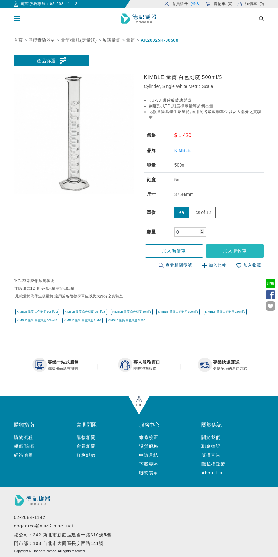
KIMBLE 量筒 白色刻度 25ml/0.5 (84, 311)
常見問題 (87, 425)
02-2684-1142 (64, 4)
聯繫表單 (148, 472)
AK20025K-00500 (160, 40)
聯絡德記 (210, 446)
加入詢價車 (174, 251)
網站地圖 (23, 455)
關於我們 (210, 437)
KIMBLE (182, 150)
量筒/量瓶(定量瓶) (79, 40)
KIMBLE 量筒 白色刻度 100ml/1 (178, 311)
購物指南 (24, 425)
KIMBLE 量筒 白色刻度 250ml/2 (225, 311)
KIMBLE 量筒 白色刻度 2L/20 (126, 320)
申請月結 (148, 455)
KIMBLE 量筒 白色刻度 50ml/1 (131, 311)
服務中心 (149, 425)
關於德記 (211, 425)
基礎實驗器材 (42, 40)
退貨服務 (148, 446)
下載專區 (148, 464)
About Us (211, 472)
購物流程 (23, 437)
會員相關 (86, 446)
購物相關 (86, 437)
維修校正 (148, 437)
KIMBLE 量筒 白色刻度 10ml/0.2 (37, 311)
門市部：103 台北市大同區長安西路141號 (59, 543)
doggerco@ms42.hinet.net (43, 525)
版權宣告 (210, 455)
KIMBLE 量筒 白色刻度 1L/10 (82, 320)
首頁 (18, 40)
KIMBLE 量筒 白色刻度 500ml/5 (37, 320)
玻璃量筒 (111, 40)
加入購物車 (235, 251)
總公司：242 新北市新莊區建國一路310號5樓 (62, 534)
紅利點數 (86, 455)
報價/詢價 (24, 446)
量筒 (130, 40)
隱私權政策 (213, 464)
